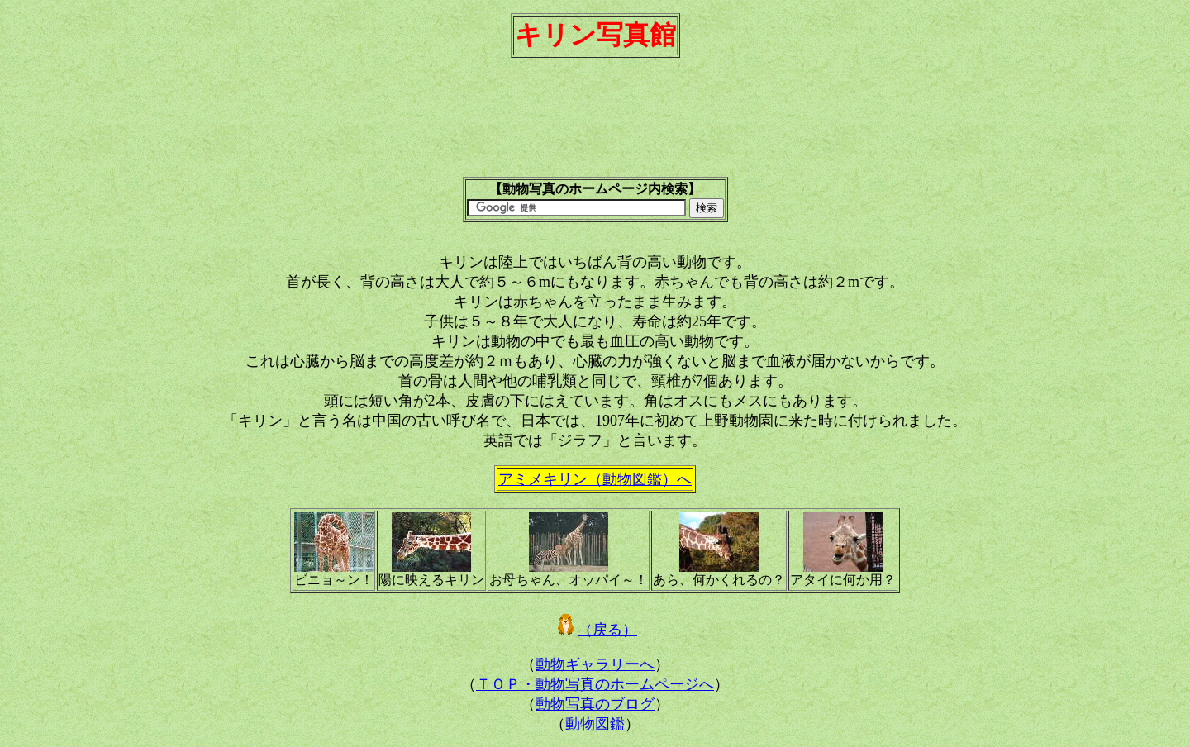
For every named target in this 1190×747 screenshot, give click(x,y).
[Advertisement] (595, 125)
